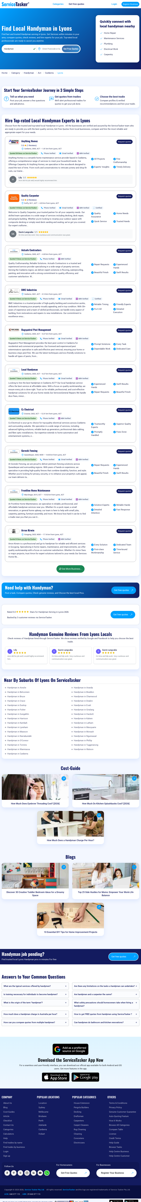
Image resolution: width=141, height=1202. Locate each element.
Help (5, 1138)
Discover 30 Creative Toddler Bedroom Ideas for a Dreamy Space (35, 894)
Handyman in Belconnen (18, 692)
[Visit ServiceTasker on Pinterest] (14, 1173)
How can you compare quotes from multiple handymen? (29, 1022)
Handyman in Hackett (84, 714)
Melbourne (43, 1112)
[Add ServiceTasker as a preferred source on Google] (70, 1049)
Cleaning (78, 1134)
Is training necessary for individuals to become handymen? (31, 994)
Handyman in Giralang (84, 709)
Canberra (49, 73)
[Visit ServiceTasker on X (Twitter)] (20, 1173)
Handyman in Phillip (83, 740)
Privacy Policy (115, 1107)
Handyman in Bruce (16, 696)
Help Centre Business (119, 1151)
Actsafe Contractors (31, 250)
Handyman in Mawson (17, 731)
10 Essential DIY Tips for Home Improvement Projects (70, 932)
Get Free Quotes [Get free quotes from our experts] (74, 1173)
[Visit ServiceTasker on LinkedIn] (33, 1173)
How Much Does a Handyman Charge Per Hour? (70, 840)
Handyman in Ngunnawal (85, 736)
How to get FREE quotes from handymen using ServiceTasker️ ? (103, 1014)
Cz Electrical (27, 409)
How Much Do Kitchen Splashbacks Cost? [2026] (105, 803)
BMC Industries (29, 289)
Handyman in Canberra (17, 753)
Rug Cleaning (80, 1129)
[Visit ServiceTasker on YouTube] (40, 1173)
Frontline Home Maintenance (35, 490)
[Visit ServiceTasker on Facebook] (7, 1173)
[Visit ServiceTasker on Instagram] (27, 1173)
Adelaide (43, 1125)
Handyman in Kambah (17, 723)
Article (6, 1116)
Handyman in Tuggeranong (86, 745)
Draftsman (78, 1116)
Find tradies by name (12, 1142)
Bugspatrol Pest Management (36, 329)
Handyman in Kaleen (83, 718)
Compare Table (116, 1129)
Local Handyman (29, 369)
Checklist (7, 1120)
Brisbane (43, 1116)
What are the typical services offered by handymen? (27, 986)
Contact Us (8, 1125)
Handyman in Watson (83, 749)
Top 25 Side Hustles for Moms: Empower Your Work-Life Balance (106, 894)
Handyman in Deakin (83, 701)
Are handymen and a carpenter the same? (93, 994)
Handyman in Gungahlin (18, 714)
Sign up (6, 1156)
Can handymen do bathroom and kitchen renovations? (99, 1022)
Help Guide (114, 1142)
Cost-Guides (9, 1112)
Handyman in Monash (84, 731)
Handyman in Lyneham (17, 727)
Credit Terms (115, 1138)
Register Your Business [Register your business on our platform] (117, 1173)
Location (43, 1103)
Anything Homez (29, 141)
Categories (8, 1129)
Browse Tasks (115, 1147)
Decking (77, 1112)
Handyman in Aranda (83, 687)
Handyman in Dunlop (16, 705)
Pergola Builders (81, 1107)
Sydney (42, 1107)
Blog (5, 1107)
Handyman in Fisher (16, 709)
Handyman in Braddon (84, 692)
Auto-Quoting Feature (119, 1116)
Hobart (42, 1134)
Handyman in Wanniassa (18, 749)
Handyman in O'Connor (17, 740)
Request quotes (124, 142)
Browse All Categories (119, 1125)
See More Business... (70, 569)
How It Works (115, 1120)
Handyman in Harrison (17, 718)
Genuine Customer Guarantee (122, 1112)
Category (15, 73)
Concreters (79, 1138)
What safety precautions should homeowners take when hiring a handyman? (103, 1004)
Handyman (29, 73)
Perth (41, 1120)
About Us (7, 1103)
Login (114, 4)
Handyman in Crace (16, 701)
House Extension (82, 1103)
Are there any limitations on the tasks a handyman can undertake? (104, 986)
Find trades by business (14, 1147)
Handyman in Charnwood (85, 696)
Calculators (8, 1134)
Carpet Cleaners (81, 1125)
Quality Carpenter (30, 195)
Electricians (79, 1142)
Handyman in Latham (83, 723)
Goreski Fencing (29, 450)
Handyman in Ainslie (16, 687)
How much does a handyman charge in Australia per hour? (30, 1014)
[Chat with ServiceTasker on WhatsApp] (47, 1173)
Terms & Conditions (118, 1103)
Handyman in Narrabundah (19, 736)
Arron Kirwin (27, 530)
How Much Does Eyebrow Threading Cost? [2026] (35, 803)
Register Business (130, 4)
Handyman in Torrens (17, 745)
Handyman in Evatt (82, 705)
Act (39, 73)
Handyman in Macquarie (85, 727)
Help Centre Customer (119, 1156)
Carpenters (79, 1120)
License (112, 1134)
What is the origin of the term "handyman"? (23, 1002)
